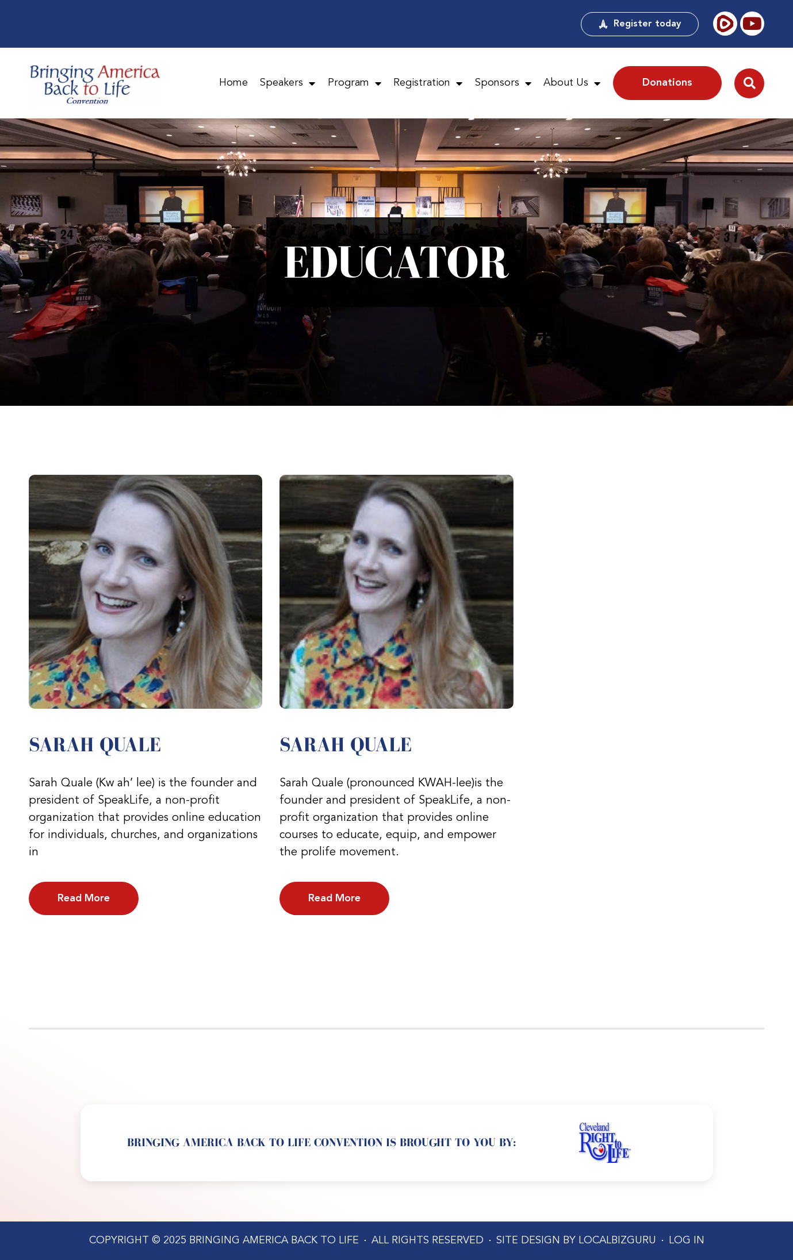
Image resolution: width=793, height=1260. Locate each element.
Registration (427, 83)
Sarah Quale (95, 744)
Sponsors (503, 83)
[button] (749, 83)
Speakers (287, 83)
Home (233, 83)
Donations (667, 83)
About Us (571, 83)
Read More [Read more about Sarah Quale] (84, 898)
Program (354, 83)
